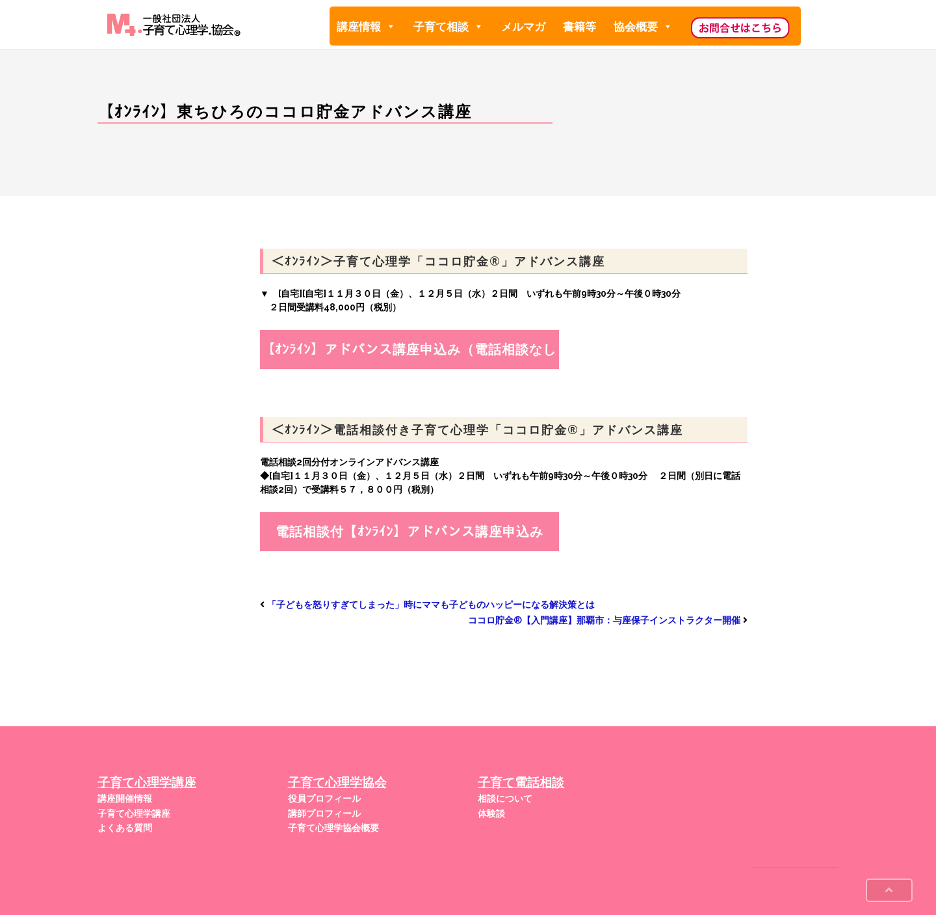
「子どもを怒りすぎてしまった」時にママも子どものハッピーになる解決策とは (431, 604)
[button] (390, 26)
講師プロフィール (324, 813)
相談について (505, 798)
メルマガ (523, 26)
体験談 (491, 813)
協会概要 (643, 26)
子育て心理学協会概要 (333, 828)
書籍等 (579, 26)
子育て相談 (448, 26)
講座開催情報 (125, 798)
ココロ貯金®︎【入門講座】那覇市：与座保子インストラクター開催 (604, 620)
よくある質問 (125, 828)
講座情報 (366, 26)
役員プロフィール (324, 798)
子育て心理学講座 (134, 813)
